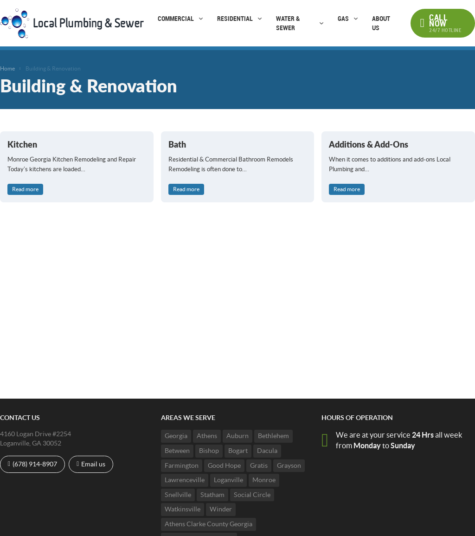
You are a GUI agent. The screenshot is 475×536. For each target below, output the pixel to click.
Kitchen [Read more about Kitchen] (22, 144)
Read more (25, 189)
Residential (235, 18)
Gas (343, 18)
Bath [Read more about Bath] (177, 144)
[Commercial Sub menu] (201, 19)
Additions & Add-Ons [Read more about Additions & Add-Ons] (368, 144)
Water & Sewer (288, 23)
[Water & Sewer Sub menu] (321, 23)
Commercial (176, 18)
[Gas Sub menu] (355, 19)
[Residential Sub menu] (259, 19)
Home (7, 68)
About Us (381, 23)
